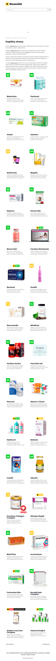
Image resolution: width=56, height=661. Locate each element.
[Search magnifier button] (50, 9)
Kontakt (33, 654)
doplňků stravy (13, 46)
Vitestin (34, 478)
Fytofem (34, 134)
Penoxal (10, 401)
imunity (27, 52)
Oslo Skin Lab (36, 363)
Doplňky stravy (14, 50)
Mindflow (34, 325)
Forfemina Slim (14, 592)
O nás (7, 652)
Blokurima (12, 96)
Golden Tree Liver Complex (15, 631)
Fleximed (34, 96)
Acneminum (36, 554)
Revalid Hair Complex (36, 593)
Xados (10, 134)
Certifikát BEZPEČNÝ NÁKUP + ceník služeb (34, 652)
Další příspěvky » (46, 644)
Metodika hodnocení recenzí (16, 652)
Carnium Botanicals (39, 249)
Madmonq (12, 173)
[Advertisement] (28, 21)
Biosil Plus (11, 554)
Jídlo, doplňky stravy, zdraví (16, 37)
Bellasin (34, 440)
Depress (10, 211)
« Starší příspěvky (10, 644)
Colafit (10, 478)
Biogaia (34, 173)
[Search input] (27, 9)
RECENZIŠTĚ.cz (8, 37)
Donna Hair (35, 211)
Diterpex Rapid (37, 516)
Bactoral (11, 287)
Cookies (28, 654)
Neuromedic (12, 325)
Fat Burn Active (14, 363)
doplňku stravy (14, 63)
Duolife (33, 287)
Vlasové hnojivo (37, 630)
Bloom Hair (12, 249)
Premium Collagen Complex (15, 517)
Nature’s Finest (37, 401)
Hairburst (11, 440)
